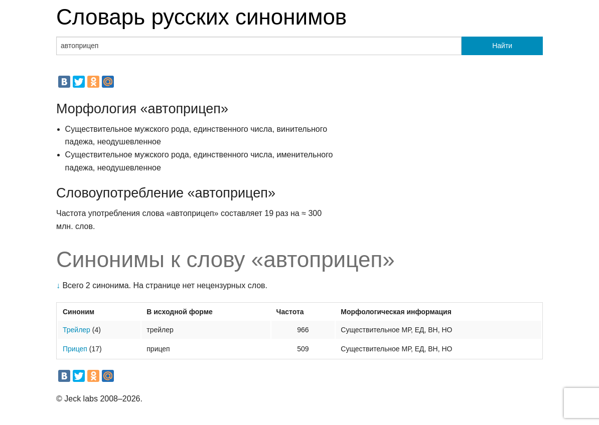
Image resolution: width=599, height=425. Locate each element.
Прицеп (75, 349)
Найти (502, 46)
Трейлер (76, 330)
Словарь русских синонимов (201, 17)
